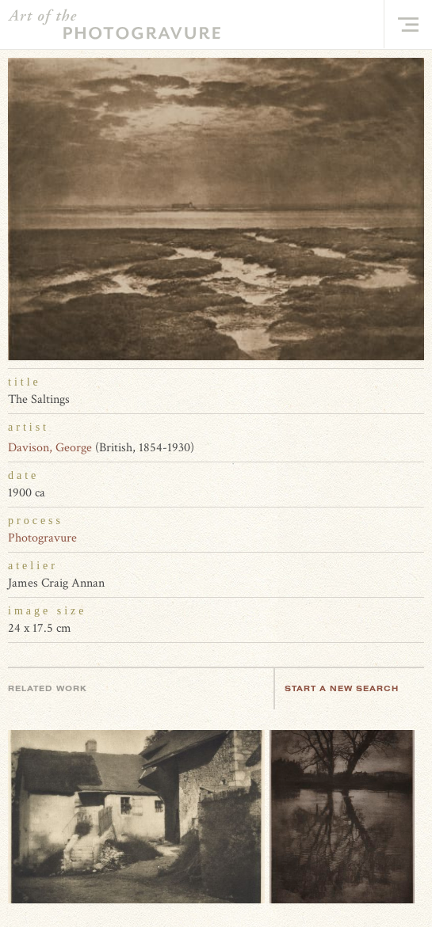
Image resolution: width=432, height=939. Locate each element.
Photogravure (42, 538)
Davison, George (50, 447)
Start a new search (350, 688)
